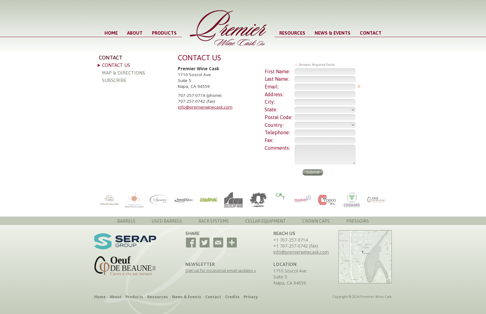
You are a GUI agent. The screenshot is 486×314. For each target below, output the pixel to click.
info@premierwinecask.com (205, 107)
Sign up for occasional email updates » (220, 270)
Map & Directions (123, 72)
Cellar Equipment (265, 221)
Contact (371, 33)
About (135, 33)
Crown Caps (316, 221)
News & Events (333, 33)
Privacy (251, 296)
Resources (292, 33)
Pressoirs (357, 221)
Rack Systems (213, 221)
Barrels (126, 221)
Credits (232, 296)
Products (164, 33)
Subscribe (114, 80)
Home (111, 33)
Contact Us (116, 65)
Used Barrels (167, 221)
